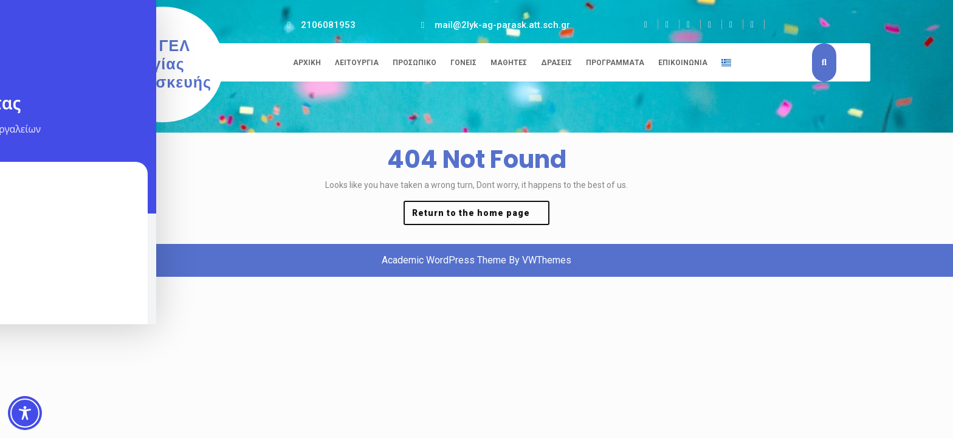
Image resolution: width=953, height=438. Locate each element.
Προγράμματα (615, 62)
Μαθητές (508, 62)
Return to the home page (480, 215)
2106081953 (328, 24)
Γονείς (463, 62)
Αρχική (307, 62)
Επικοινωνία (682, 62)
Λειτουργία (357, 62)
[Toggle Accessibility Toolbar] (25, 413)
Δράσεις (556, 62)
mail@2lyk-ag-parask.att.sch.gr (502, 24)
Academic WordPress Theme (444, 260)
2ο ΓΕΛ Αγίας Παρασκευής (163, 64)
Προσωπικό (414, 62)
